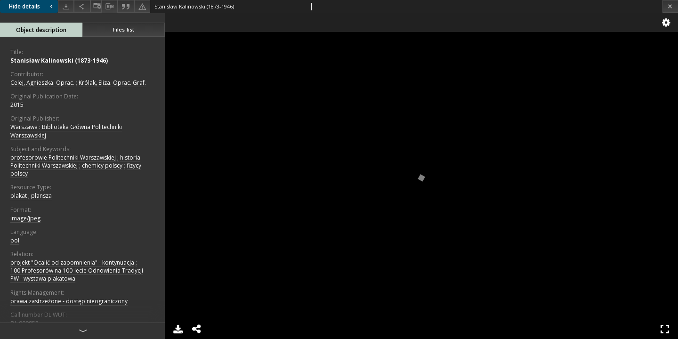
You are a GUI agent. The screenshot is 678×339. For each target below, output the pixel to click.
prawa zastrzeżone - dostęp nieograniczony (69, 301)
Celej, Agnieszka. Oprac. (42, 83)
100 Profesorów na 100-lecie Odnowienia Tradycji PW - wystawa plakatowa (76, 274)
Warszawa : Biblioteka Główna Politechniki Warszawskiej (66, 131)
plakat (18, 196)
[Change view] (96, 6)
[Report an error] (142, 6)
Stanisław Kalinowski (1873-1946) (59, 60)
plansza (41, 196)
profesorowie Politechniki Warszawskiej (63, 157)
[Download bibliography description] (110, 6)
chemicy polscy (102, 165)
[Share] (82, 6)
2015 (17, 105)
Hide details (32, 6)
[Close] (670, 6)
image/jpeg (25, 218)
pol (14, 240)
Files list (123, 29)
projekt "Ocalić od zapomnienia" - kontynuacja (72, 262)
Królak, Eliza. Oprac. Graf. (112, 83)
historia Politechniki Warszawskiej (75, 161)
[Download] (66, 6)
